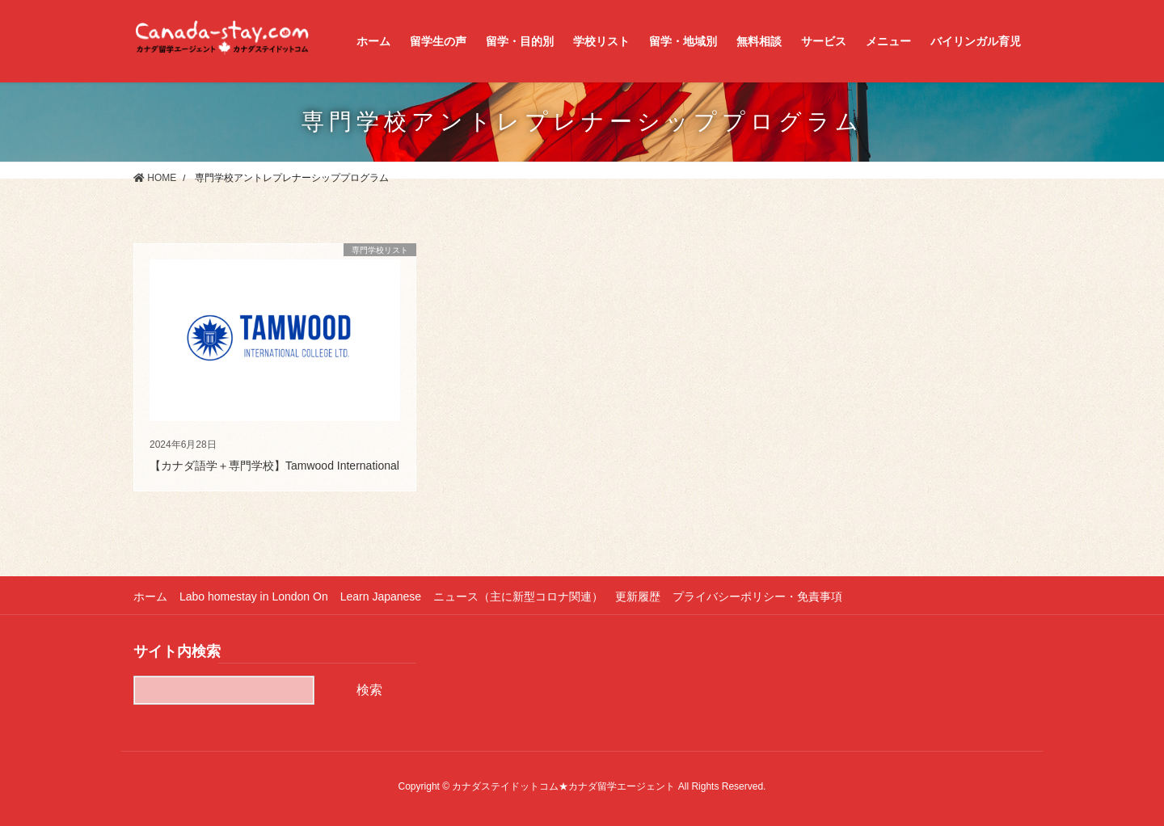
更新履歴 (637, 596)
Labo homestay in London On (253, 596)
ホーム (150, 596)
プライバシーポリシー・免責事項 (757, 596)
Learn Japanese (380, 596)
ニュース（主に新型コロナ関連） (518, 596)
